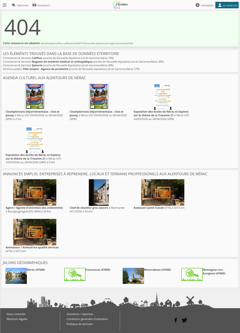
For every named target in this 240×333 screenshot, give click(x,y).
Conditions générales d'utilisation (87, 319)
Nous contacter (16, 314)
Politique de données (80, 324)
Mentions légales (17, 319)
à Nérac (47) (161, 113)
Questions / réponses (80, 314)
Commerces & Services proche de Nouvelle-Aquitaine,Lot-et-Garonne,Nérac (56, 58)
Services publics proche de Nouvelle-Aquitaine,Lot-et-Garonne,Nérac (68, 69)
